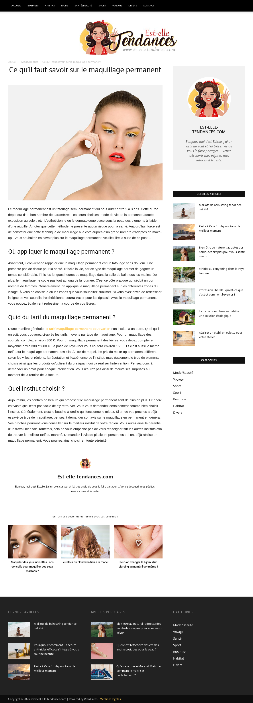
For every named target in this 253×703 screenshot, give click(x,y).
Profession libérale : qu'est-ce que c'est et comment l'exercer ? (221, 292)
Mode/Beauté (30, 62)
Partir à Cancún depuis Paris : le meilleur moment (219, 228)
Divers (132, 6)
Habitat (50, 6)
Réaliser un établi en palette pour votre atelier (220, 335)
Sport (102, 6)
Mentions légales (110, 699)
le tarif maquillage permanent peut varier (77, 329)
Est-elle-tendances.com (85, 476)
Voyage (117, 6)
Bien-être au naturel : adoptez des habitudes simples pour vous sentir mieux (222, 252)
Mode (64, 6)
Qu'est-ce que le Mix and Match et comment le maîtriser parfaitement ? (139, 671)
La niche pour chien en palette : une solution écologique (219, 314)
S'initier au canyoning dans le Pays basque (221, 271)
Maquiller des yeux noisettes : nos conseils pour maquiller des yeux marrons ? (32, 566)
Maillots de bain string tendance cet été (220, 207)
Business (33, 6)
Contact (148, 6)
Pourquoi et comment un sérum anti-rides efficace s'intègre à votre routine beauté (56, 650)
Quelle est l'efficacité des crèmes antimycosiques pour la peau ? (137, 647)
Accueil (16, 6)
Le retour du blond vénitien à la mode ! (85, 562)
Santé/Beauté (83, 6)
